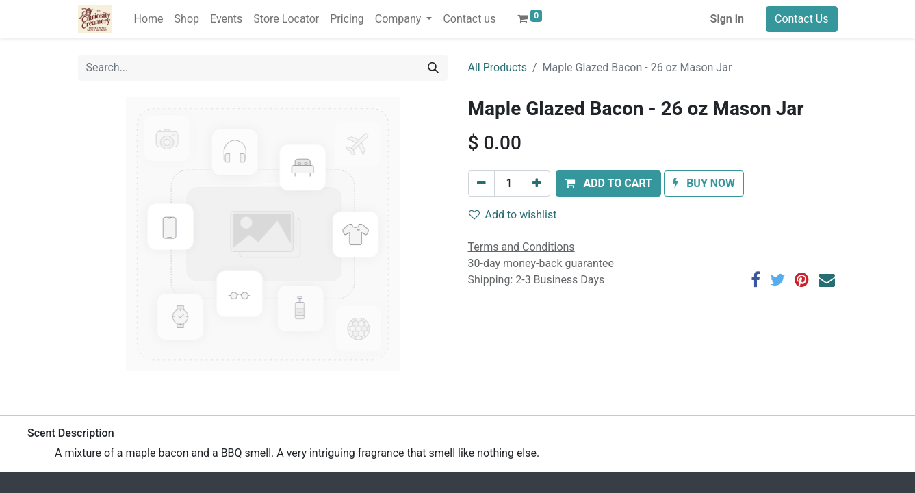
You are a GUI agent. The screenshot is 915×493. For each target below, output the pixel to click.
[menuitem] (149, 19)
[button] (608, 183)
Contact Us (802, 18)
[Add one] (537, 183)
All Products (497, 67)
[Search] (433, 68)
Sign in (727, 18)
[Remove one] (481, 183)
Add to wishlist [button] (513, 214)
